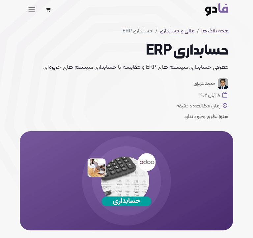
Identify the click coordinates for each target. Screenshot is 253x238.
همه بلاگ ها (214, 31)
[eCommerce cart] (47, 9)
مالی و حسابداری (177, 31)
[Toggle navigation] (32, 10)
